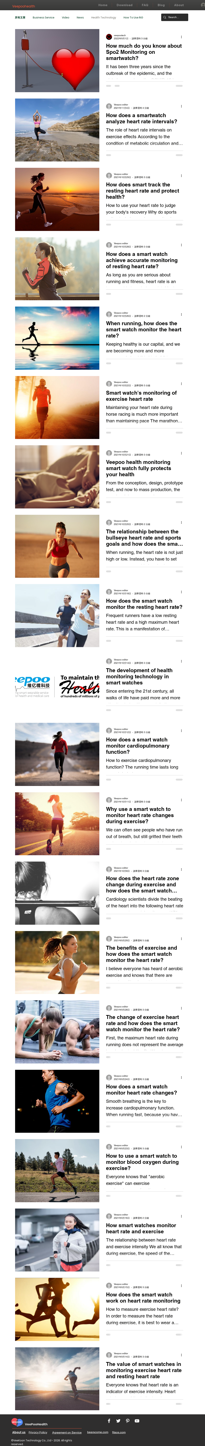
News (80, 17)
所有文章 (20, 17)
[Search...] (174, 17)
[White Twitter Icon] (118, 1421)
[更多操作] (182, 37)
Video (65, 17)
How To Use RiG (133, 17)
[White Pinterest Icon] (127, 1421)
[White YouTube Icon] (137, 1421)
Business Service (43, 17)
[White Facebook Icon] (109, 1421)
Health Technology (103, 17)
